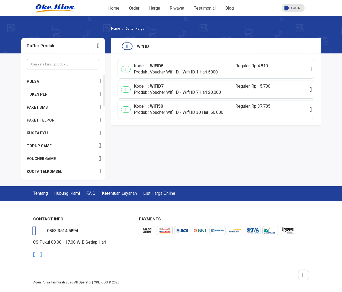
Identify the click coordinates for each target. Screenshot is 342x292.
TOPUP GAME (64, 146)
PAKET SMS (64, 107)
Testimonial (205, 8)
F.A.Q (90, 193)
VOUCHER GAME (64, 158)
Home (113, 8)
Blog (229, 8)
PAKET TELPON (64, 120)
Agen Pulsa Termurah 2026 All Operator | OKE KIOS (70, 282)
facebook (34, 254)
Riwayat (177, 8)
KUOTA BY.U (64, 133)
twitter (41, 254)
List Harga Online (159, 193)
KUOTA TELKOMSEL (64, 171)
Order (134, 8)
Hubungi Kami (67, 193)
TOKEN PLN (64, 94)
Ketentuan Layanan (119, 193)
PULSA (64, 81)
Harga (154, 8)
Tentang (40, 193)
